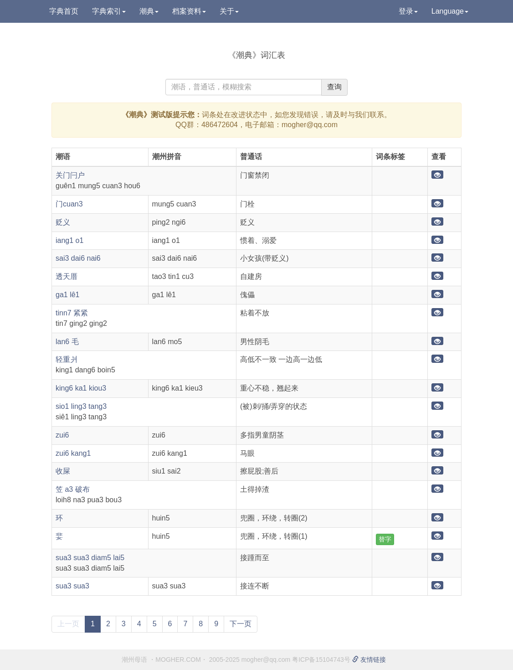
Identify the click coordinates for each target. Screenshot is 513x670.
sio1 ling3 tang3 (81, 406)
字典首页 (63, 11)
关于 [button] (229, 11)
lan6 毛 (67, 341)
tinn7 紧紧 (72, 313)
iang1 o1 (69, 240)
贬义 (63, 222)
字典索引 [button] (109, 11)
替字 (385, 539)
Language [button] (449, 11)
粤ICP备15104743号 (321, 659)
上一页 (68, 624)
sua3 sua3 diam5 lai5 (90, 558)
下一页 (240, 624)
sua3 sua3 (72, 586)
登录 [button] (408, 11)
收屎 (63, 471)
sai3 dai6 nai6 (78, 258)
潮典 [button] (149, 11)
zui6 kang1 (73, 453)
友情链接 (369, 659)
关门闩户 (70, 175)
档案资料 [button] (189, 11)
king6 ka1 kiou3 (81, 388)
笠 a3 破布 (73, 489)
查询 (334, 87)
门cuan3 (69, 204)
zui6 (62, 435)
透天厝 (66, 276)
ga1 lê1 (68, 295)
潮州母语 (134, 659)
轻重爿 (66, 359)
